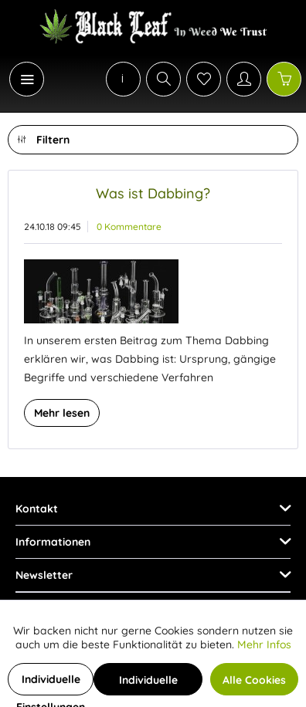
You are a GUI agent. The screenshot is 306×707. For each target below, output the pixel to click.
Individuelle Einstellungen (50, 683)
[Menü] (26, 79)
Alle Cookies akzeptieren (254, 684)
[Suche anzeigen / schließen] (163, 79)
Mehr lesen (62, 413)
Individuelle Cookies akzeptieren (148, 684)
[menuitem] (18, 79)
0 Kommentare (129, 226)
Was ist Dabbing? (153, 193)
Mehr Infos (264, 644)
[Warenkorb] (284, 79)
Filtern (44, 137)
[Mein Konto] (243, 79)
